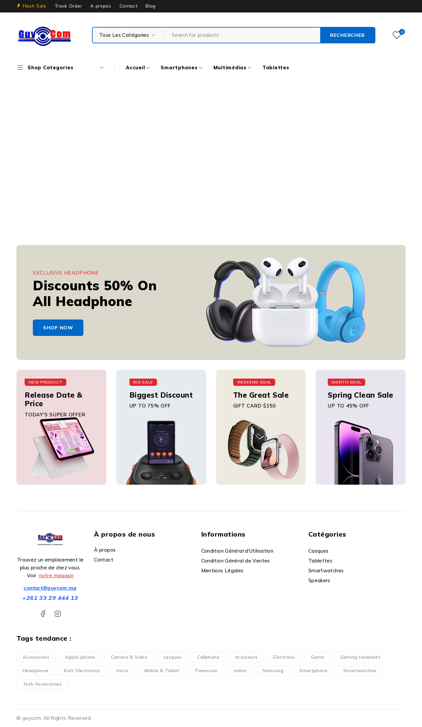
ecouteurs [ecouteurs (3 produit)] (246, 657)
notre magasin (56, 575)
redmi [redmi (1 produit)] (240, 670)
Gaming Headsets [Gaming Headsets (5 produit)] (360, 657)
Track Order (68, 6)
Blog (150, 6)
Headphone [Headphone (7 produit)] (35, 670)
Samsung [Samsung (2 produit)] (273, 670)
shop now (58, 328)
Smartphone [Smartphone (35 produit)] (313, 670)
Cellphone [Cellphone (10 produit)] (208, 657)
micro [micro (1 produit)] (122, 670)
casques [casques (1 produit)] (172, 657)
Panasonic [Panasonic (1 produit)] (206, 670)
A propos (100, 6)
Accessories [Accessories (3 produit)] (36, 657)
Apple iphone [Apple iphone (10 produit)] (80, 657)
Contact (129, 6)
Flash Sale (34, 6)
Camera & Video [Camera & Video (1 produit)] (129, 657)
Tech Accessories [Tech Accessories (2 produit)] (42, 684)
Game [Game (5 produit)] (317, 657)
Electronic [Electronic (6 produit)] (284, 657)
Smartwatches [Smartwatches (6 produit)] (360, 670)
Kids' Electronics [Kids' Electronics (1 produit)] (82, 670)
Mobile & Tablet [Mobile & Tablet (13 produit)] (162, 670)
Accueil (177, 143)
